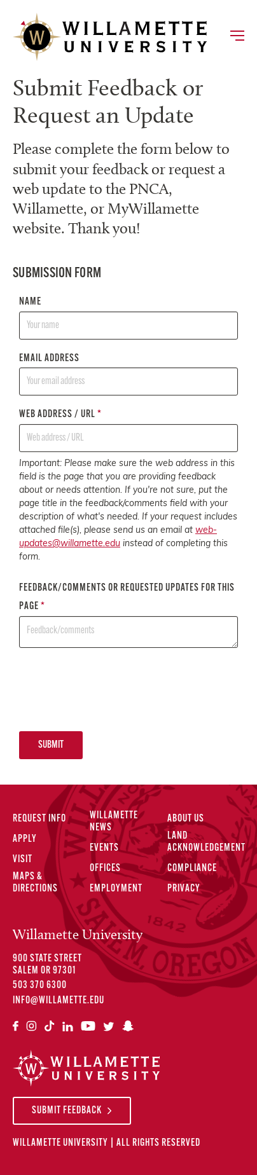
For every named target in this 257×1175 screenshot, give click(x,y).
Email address (128, 375)
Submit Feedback (67, 1111)
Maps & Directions (35, 883)
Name (128, 318)
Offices (105, 868)
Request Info (39, 819)
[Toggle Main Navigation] (236, 37)
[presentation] (115, 689)
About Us (185, 819)
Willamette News (114, 822)
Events (104, 848)
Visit (22, 860)
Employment (116, 889)
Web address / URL (128, 430)
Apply (25, 839)
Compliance (192, 868)
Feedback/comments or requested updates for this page (128, 615)
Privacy (183, 889)
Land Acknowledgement (206, 842)
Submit (51, 745)
